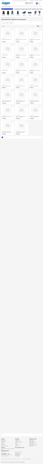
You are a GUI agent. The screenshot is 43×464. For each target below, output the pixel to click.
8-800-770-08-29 (29, 2)
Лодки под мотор (4, 13)
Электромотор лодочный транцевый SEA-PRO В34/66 (35, 55)
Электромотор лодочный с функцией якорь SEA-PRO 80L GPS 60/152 (7, 132)
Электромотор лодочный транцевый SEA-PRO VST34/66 (35, 71)
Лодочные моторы (39, 13)
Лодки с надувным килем (17, 13)
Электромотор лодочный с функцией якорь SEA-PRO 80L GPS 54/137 (34, 116)
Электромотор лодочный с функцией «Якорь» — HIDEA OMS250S (21, 116)
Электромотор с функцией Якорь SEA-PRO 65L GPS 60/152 (7, 116)
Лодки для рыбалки (24, 13)
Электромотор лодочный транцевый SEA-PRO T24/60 (35, 39)
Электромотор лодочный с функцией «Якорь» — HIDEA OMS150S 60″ (21, 101)
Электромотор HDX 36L (5, 70)
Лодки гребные (8, 13)
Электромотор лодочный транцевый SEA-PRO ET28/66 (21, 55)
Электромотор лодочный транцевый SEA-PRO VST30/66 (21, 71)
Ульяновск (2, 0)
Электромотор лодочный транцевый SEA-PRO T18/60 (21, 39)
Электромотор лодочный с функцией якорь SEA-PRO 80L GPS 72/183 (21, 132)
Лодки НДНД (12, 13)
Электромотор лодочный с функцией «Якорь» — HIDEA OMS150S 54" (7, 101)
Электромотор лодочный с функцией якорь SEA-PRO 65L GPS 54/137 (34, 101)
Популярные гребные (30, 13)
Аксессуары (35, 13)
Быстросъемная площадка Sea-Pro (6, 39)
